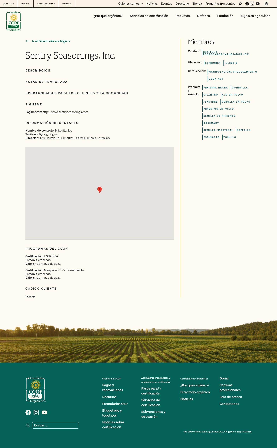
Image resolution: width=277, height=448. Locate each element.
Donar (67, 3)
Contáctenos (229, 404)
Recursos (183, 16)
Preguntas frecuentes (220, 3)
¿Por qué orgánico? (107, 16)
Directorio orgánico (195, 392)
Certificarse (46, 3)
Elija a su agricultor (255, 16)
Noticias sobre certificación (113, 424)
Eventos (166, 3)
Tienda (197, 3)
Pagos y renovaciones (112, 387)
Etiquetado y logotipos (112, 413)
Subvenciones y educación (153, 414)
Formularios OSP (115, 404)
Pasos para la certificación (151, 391)
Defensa (203, 16)
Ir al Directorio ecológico (47, 41)
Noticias (151, 3)
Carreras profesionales (230, 387)
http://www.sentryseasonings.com (65, 112)
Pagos (25, 3)
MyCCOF (9, 3)
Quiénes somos (128, 3)
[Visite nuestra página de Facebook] (247, 3)
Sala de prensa (231, 397)
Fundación (225, 16)
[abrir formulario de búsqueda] (240, 3)
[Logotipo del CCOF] (13, 17)
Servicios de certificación (149, 16)
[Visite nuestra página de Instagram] (252, 3)
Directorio (182, 3)
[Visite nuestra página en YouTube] (258, 3)
